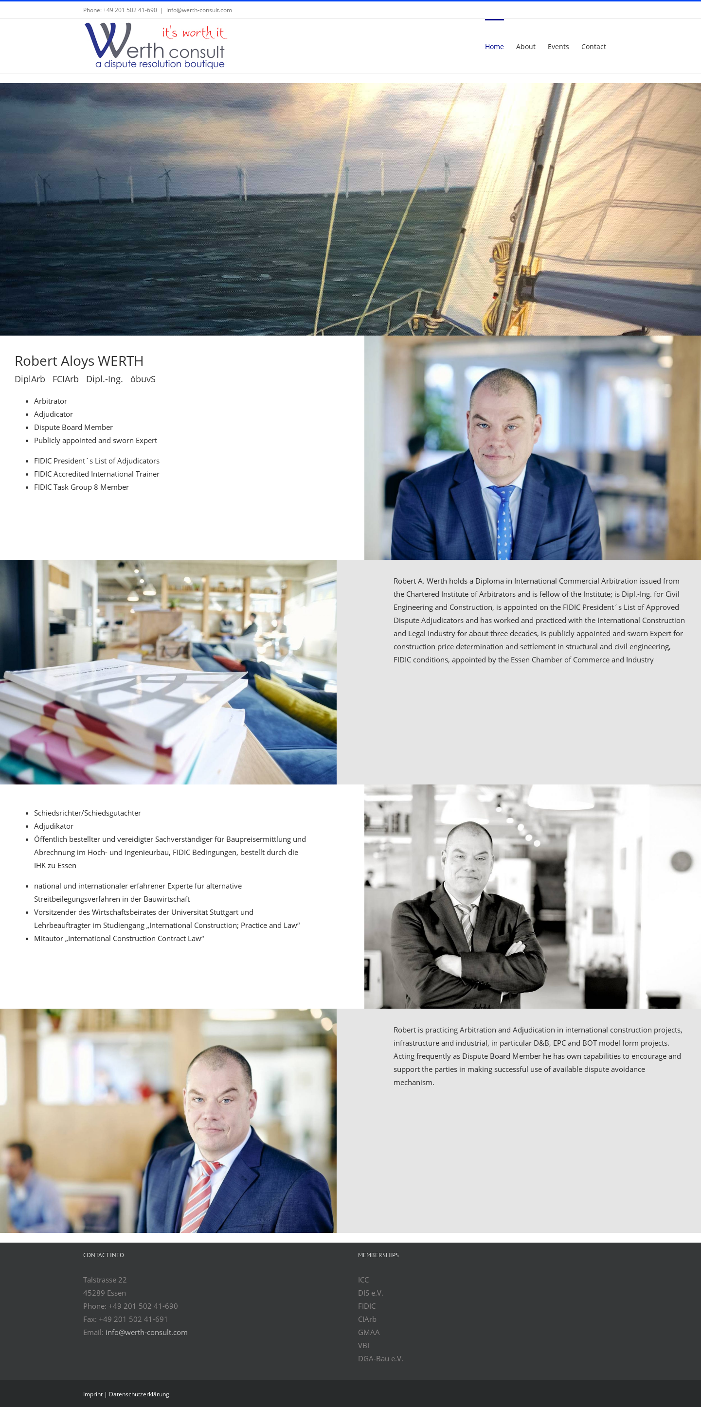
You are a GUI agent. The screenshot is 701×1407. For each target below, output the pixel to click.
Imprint (93, 1394)
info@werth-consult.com (199, 10)
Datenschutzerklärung (139, 1394)
